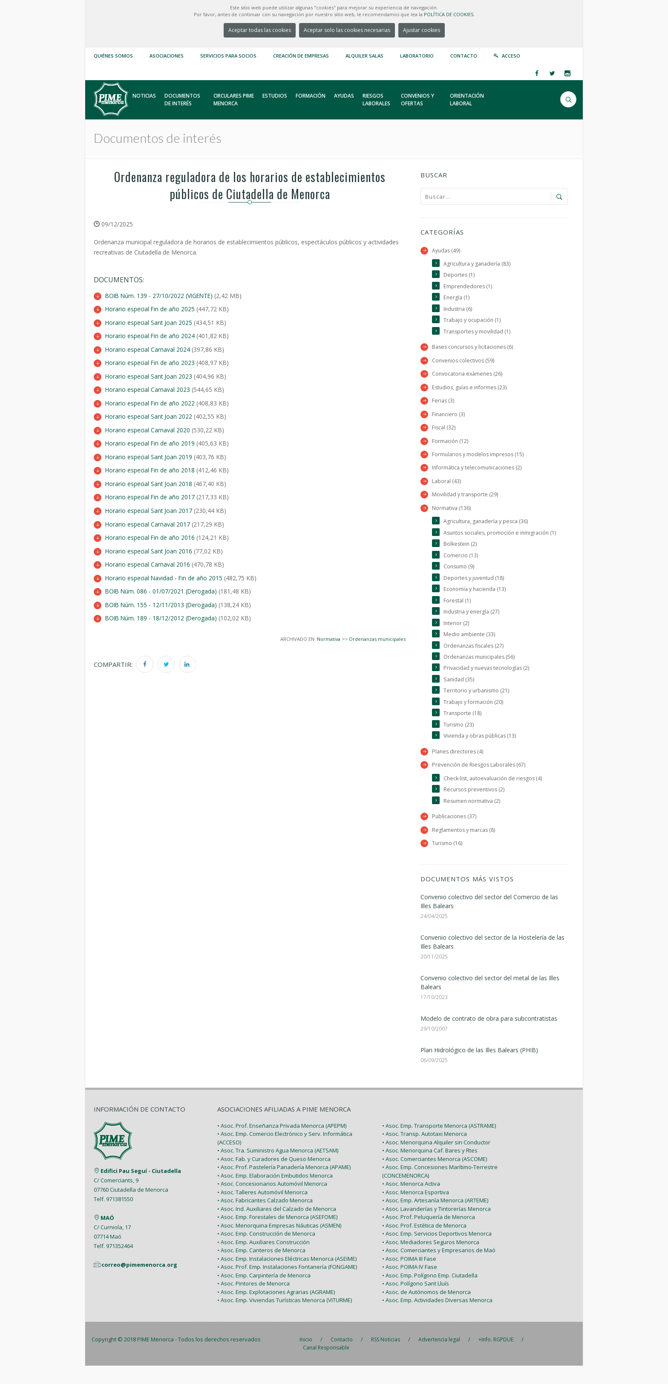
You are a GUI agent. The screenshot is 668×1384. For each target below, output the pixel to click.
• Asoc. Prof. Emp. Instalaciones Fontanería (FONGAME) (287, 1285)
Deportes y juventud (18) (474, 592)
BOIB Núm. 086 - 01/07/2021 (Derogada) (162, 586)
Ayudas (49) (446, 250)
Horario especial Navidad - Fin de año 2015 (164, 573)
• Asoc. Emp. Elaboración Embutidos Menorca (275, 1194)
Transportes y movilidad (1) (477, 332)
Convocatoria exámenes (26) (468, 375)
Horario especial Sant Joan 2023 (149, 375)
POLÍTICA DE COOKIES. (449, 14)
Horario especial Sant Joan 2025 (149, 322)
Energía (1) (456, 298)
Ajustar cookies (421, 30)
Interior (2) (456, 637)
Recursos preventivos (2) (475, 807)
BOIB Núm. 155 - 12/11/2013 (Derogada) (162, 600)
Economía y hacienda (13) (475, 603)
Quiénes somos (113, 55)
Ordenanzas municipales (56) (480, 672)
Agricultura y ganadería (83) (477, 263)
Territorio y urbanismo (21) (476, 706)
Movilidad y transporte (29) (465, 497)
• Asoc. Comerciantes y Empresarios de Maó (438, 1268)
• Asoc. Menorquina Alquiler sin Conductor (436, 1160)
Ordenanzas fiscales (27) (474, 660)
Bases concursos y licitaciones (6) (474, 348)
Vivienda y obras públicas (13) (480, 752)
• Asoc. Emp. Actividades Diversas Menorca (437, 1318)
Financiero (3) (449, 416)
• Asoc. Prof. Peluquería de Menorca (428, 1235)
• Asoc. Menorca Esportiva (415, 1210)
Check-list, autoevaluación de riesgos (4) (494, 795)
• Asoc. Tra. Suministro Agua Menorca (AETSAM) (277, 1169)
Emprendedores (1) (468, 286)
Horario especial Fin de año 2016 (150, 534)
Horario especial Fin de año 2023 (150, 362)
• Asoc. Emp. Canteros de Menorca (261, 1268)
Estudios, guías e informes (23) (471, 389)
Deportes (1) (459, 275)
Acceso (511, 55)
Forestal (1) (457, 614)
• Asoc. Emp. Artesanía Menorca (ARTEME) (435, 1218)
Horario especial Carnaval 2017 (148, 520)
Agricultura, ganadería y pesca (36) (486, 525)
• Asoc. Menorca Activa (411, 1202)
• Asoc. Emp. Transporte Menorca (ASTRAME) (439, 1144)
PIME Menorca (155, 1357)
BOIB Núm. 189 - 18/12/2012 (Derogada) (162, 613)
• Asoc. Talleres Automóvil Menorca (262, 1210)
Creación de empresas (301, 55)
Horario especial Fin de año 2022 (150, 401)
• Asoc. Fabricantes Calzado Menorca (265, 1218)
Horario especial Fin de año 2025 (150, 309)
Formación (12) (450, 443)
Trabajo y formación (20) (473, 717)
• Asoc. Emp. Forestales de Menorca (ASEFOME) (277, 1235)
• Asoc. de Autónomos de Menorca (426, 1310)
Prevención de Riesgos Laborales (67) (479, 781)
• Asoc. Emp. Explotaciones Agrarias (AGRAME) (276, 1310)
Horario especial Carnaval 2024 (148, 349)
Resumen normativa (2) (472, 818)
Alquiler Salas (364, 55)
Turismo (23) (459, 740)
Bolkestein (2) (460, 557)
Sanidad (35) (459, 695)
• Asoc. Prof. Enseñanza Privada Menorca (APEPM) (281, 1144)
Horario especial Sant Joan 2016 (149, 547)
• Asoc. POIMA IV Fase (409, 1285)
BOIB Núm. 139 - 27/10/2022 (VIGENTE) (160, 296)
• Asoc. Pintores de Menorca (253, 1302)
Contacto (463, 55)
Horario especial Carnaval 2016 (148, 560)
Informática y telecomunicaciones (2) (478, 471)
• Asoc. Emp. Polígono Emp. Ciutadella (430, 1293)
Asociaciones (167, 55)
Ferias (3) (443, 402)
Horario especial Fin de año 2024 (150, 335)
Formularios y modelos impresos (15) (479, 457)
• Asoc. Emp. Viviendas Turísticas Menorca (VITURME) (284, 1318)
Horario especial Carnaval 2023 (148, 388)
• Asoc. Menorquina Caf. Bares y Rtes (430, 1169)
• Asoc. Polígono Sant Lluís (415, 1302)
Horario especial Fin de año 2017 (150, 494)
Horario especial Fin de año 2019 (150, 441)
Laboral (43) (446, 484)
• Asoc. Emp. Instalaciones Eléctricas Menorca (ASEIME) (287, 1277)
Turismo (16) (447, 861)
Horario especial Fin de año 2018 (150, 467)
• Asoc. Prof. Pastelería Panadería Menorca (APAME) (284, 1185)
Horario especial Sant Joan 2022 (149, 415)
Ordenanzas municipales (377, 633)
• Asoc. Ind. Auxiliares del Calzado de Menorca (276, 1227)
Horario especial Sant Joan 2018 (149, 481)
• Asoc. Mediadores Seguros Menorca (430, 1260)
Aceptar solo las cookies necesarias (347, 30)
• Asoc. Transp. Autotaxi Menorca (424, 1152)
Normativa (328, 633)
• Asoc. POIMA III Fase (409, 1277)
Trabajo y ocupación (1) (472, 321)
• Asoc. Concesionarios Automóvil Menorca (272, 1202)
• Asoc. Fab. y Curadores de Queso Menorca (274, 1177)
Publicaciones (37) (455, 833)
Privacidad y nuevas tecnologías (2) (487, 683)
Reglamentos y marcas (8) (464, 847)
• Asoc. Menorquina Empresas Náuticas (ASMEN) (279, 1244)
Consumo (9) (459, 580)
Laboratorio (417, 55)
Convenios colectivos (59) (464, 362)
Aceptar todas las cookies (259, 30)
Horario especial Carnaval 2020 (148, 428)
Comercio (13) (460, 569)
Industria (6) (458, 309)
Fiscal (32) (444, 430)
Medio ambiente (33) (469, 649)
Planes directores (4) (458, 768)
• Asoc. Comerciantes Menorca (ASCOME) (434, 1177)
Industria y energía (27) (472, 626)
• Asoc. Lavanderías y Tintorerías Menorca (436, 1227)
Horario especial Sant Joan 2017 (149, 507)
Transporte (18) (462, 729)
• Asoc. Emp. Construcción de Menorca (266, 1252)
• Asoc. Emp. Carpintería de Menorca (264, 1293)
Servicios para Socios (228, 55)
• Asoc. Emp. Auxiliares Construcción (263, 1260)
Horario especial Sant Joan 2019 (149, 454)
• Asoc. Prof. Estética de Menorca (424, 1244)
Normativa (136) (451, 511)
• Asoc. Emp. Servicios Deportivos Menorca (437, 1252)
